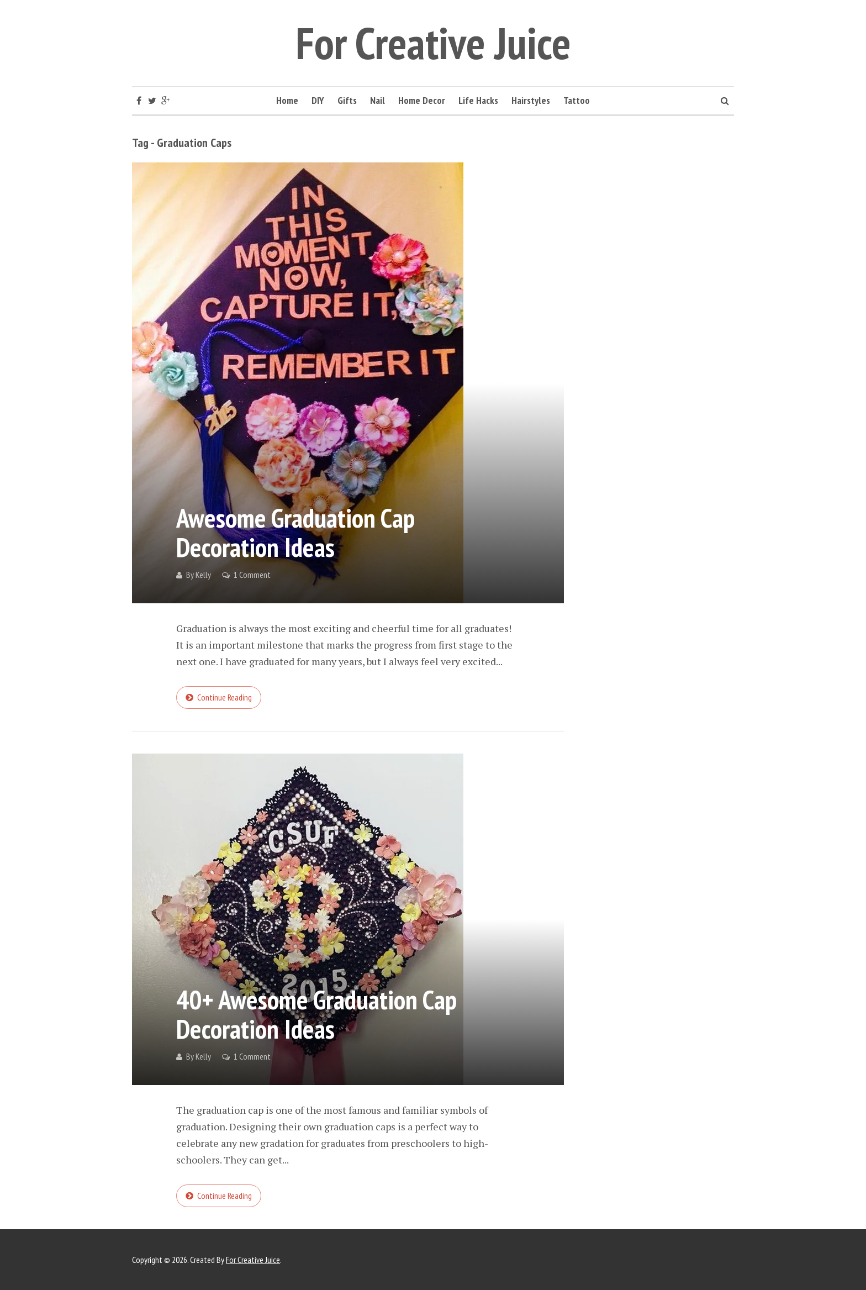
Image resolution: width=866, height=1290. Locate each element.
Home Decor (421, 100)
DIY (317, 100)
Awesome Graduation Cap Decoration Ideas (295, 532)
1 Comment (252, 574)
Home (287, 100)
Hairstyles (530, 100)
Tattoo (576, 100)
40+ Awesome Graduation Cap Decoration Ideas (316, 1014)
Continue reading (224, 697)
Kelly (203, 574)
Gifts (347, 100)
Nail (377, 100)
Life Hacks (478, 100)
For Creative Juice (433, 42)
